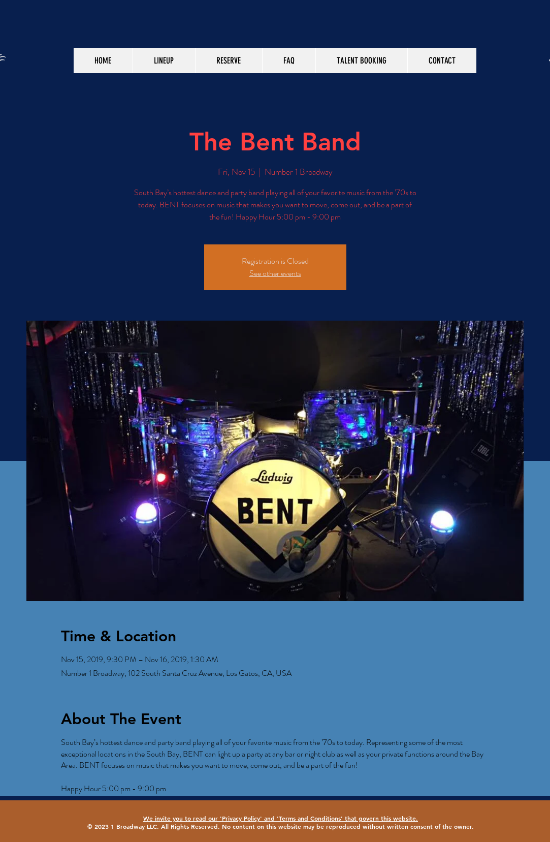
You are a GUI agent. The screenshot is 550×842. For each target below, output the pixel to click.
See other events (275, 273)
